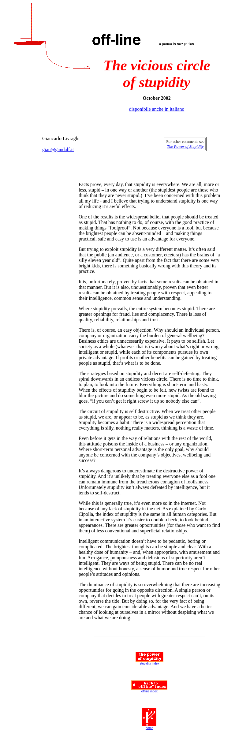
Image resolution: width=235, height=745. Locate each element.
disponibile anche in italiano (157, 109)
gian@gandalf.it (58, 149)
